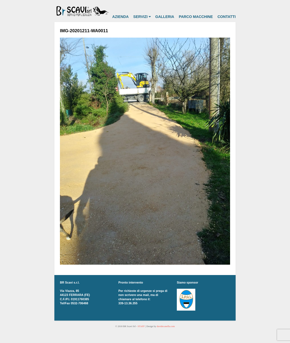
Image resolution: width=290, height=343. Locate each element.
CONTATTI (227, 17)
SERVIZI (142, 17)
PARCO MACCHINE (196, 17)
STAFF (141, 326)
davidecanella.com (166, 326)
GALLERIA (164, 17)
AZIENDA (120, 17)
